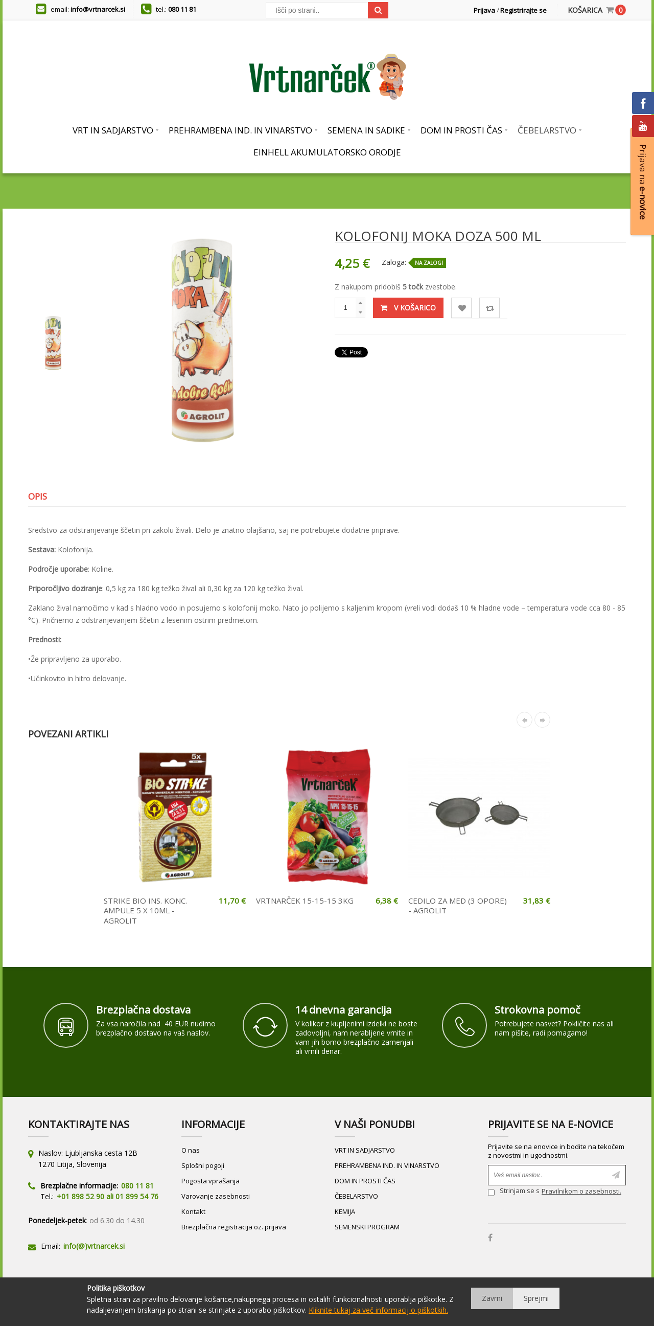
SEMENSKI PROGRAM (367, 1226)
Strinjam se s (514, 1192)
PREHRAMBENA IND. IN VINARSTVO (387, 1165)
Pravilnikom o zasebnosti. (581, 1191)
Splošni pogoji (202, 1165)
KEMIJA (345, 1211)
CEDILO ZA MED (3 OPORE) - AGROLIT (457, 905)
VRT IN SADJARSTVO (365, 1150)
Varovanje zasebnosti (215, 1196)
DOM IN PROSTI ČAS (365, 1180)
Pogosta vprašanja (210, 1180)
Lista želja (462, 308)
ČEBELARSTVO (356, 1196)
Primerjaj (490, 308)
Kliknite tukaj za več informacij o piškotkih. (378, 1310)
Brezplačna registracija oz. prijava (233, 1226)
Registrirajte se (523, 10)
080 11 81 (182, 9)
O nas (190, 1150)
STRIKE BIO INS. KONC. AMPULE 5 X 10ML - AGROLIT (145, 910)
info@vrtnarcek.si (98, 9)
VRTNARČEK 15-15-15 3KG (305, 900)
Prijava (484, 10)
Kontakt (193, 1211)
